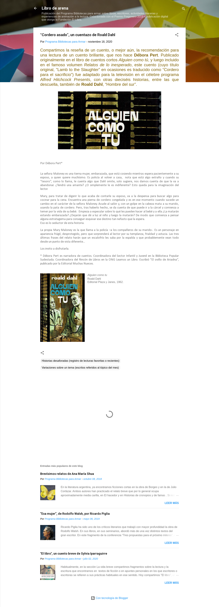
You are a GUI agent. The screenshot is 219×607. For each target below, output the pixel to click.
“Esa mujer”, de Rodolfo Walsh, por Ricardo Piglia (75, 513)
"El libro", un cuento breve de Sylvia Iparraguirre (73, 553)
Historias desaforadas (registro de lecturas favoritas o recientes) (80, 360)
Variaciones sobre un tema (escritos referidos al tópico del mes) (80, 367)
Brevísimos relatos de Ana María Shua (67, 474)
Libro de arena (55, 8)
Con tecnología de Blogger (109, 598)
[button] (177, 35)
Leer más (172, 503)
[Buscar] (184, 9)
